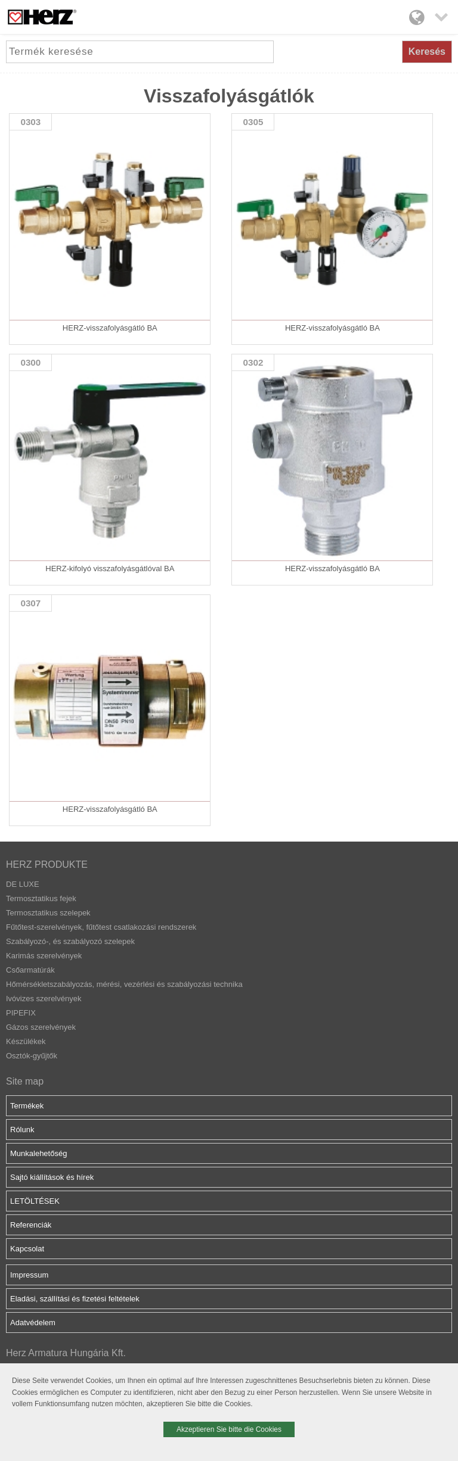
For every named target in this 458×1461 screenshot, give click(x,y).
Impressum (29, 1274)
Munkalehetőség (38, 1153)
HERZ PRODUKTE (47, 864)
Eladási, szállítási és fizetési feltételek (75, 1298)
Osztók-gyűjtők (31, 1055)
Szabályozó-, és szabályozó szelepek (70, 941)
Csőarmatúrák (30, 969)
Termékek (27, 1105)
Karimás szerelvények (44, 955)
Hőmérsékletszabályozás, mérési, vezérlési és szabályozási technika (124, 984)
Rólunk (22, 1129)
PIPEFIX (21, 1012)
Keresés (427, 51)
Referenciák (30, 1224)
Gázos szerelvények (41, 1027)
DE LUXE (22, 884)
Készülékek (25, 1041)
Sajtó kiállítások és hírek (52, 1177)
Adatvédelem (32, 1322)
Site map (25, 1081)
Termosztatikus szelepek (48, 912)
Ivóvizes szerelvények (43, 998)
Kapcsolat (27, 1248)
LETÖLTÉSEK (35, 1201)
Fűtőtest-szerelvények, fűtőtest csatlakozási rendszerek (101, 927)
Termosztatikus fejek (41, 898)
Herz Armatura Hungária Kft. (66, 1353)
